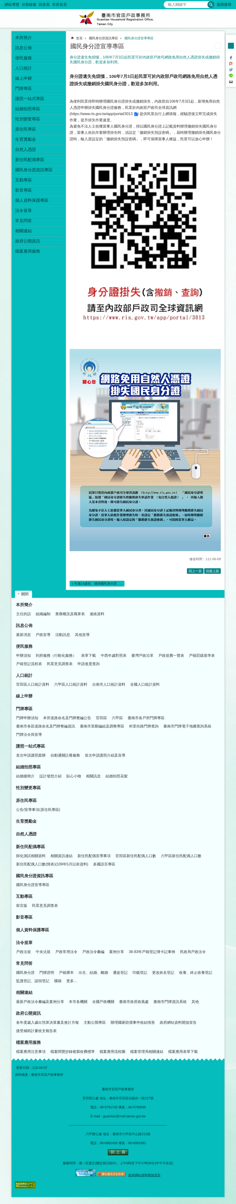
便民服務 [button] (23, 58)
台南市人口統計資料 (108, 684)
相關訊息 (93, 776)
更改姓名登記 (163, 973)
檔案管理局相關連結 (146, 1052)
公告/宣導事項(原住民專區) (38, 810)
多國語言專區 (104, 864)
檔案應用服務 (28, 1042)
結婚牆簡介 (25, 776)
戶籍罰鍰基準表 (202, 655)
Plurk (231, 64)
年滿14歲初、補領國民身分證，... (98, 583)
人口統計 (24, 675)
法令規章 (24, 942)
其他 (195, 1002)
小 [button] (231, 40)
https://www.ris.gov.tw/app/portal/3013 (102, 114)
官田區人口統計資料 (32, 684)
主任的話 (23, 614)
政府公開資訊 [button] (27, 241)
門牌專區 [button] (23, 88)
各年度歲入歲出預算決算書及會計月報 (47, 1022)
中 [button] (231, 46)
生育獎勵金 (25, 139)
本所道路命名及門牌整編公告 (67, 718)
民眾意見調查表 (60, 664)
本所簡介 (24, 604)
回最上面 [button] (212, 571)
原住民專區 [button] (25, 129)
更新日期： (24, 1068)
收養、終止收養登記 (195, 973)
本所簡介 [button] (23, 37)
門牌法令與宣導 (29, 734)
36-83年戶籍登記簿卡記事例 (152, 952)
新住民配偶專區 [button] (29, 159)
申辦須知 (23, 655)
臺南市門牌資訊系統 (170, 1002)
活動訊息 (62, 635)
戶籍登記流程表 (29, 664)
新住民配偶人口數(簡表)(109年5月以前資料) (52, 864)
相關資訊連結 (61, 856)
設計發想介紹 (50, 776)
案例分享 (116, 952)
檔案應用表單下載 (183, 1052)
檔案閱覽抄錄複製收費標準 (72, 1052)
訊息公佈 (24, 625)
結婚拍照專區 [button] (27, 109)
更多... (71, 981)
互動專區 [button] (23, 180)
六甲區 (117, 718)
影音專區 (23, 190)
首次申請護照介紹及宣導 (105, 755)
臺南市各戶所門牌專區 (146, 718)
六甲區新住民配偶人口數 (181, 856)
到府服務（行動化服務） (56, 655)
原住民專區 (26, 800)
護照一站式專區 (30, 746)
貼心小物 (73, 776)
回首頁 (44, 4)
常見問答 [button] (23, 220)
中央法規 (43, 952)
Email (231, 82)
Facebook (231, 58)
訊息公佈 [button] (23, 48)
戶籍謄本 (66, 973)
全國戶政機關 (103, 1002)
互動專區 (24, 896)
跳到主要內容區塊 (2, 2)
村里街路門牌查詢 (144, 726)
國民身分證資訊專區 (103, 38)
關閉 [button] (25, 594)
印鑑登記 (140, 973)
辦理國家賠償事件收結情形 (133, 1022)
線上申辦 (23, 78)
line (231, 76)
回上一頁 (195, 571)
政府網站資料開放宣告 (178, 1022)
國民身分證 (25, 973)
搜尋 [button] (210, 4)
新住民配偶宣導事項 (94, 856)
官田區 (101, 718)
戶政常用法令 (66, 952)
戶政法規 (23, 952)
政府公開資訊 (28, 1013)
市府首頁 (59, 4)
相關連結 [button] (23, 231)
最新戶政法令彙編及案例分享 (40, 1002)
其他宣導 (82, 635)
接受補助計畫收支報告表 (36, 1031)
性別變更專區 (27, 119)
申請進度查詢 (88, 664)
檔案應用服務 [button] (27, 251)
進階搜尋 (224, 4)
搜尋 (167, 3)
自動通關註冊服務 (65, 755)
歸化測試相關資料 (31, 856)
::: (1, 2)
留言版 (21, 906)
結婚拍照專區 (28, 767)
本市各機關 (78, 1002)
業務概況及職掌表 (70, 614)
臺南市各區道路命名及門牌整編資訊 (45, 726)
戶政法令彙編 (93, 952)
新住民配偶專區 (30, 846)
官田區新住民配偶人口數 (135, 856)
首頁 (79, 38)
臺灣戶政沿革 (142, 655)
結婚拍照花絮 (117, 776)
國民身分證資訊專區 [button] (34, 170)
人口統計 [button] (23, 68)
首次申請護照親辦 (31, 755)
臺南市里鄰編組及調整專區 (102, 726)
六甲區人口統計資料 (70, 684)
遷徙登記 (120, 973)
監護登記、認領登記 (32, 981)
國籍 (58, 981)
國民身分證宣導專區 (138, 38)
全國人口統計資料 (145, 684)
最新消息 (23, 635)
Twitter (231, 70)
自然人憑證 (25, 149)
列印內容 (218, 46)
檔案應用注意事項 (31, 1052)
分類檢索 (29, 4)
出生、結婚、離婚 (93, 973)
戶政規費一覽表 (171, 655)
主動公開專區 (95, 1022)
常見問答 (24, 963)
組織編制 (43, 614)
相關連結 (24, 992)
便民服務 (24, 646)
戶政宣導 (43, 635)
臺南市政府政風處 (134, 1002)
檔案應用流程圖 (112, 1052)
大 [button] (231, 52)
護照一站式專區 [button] (29, 98)
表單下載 (88, 655)
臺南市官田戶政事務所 (118, 18)
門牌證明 (46, 973)
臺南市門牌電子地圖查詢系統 (187, 726)
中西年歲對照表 (114, 655)
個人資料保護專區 (31, 200)
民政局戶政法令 (193, 952)
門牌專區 (24, 708)
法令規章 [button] (23, 210)
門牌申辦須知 (27, 718)
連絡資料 (97, 614)
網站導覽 (12, 4)
